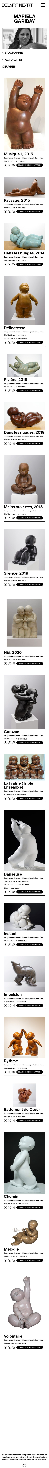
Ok (24, 1464)
